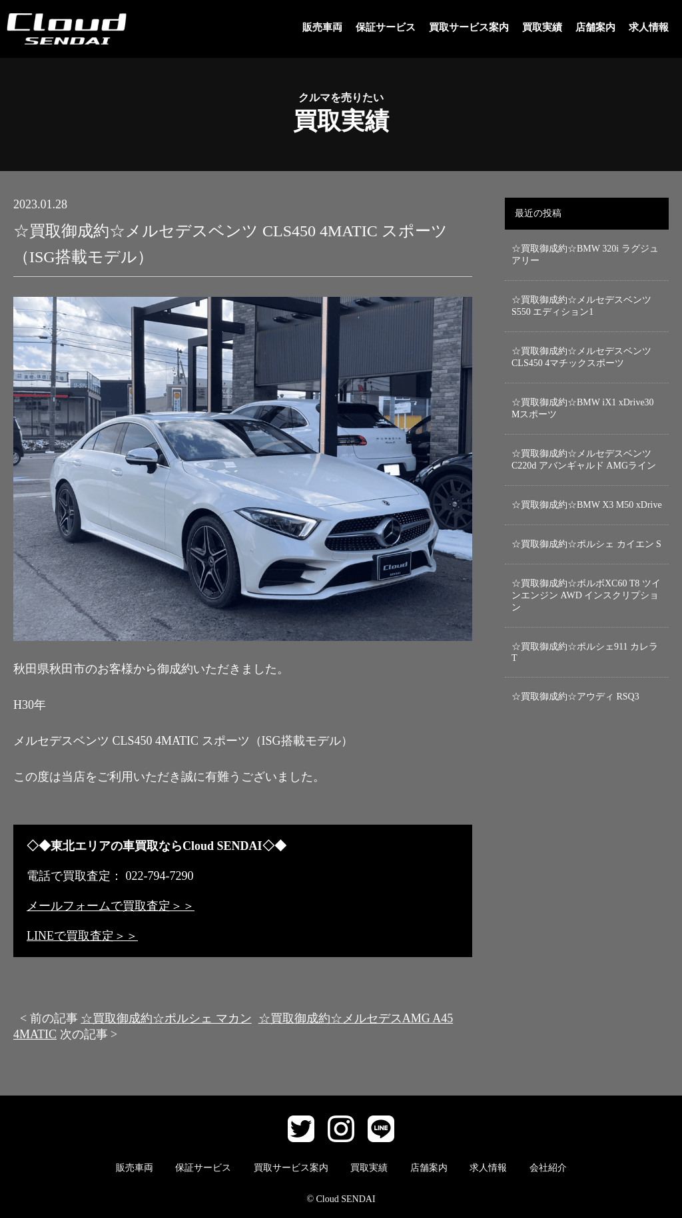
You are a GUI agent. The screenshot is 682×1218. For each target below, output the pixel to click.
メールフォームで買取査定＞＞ (110, 906)
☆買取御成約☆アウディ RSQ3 (575, 697)
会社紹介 (548, 1168)
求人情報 (649, 27)
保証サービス (386, 27)
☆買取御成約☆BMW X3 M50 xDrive (587, 505)
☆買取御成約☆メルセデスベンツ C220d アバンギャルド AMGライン (584, 460)
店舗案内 (595, 27)
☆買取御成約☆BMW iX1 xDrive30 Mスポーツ (583, 408)
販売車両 (322, 27)
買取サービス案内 (469, 27)
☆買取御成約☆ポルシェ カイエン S (586, 544)
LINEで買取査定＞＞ (82, 935)
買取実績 (542, 27)
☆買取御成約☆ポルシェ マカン (166, 1018)
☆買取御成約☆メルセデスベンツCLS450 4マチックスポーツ (581, 357)
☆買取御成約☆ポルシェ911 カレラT (585, 652)
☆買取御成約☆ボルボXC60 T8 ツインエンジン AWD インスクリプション (586, 595)
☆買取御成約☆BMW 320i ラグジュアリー (585, 255)
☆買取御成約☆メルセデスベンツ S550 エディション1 (581, 306)
